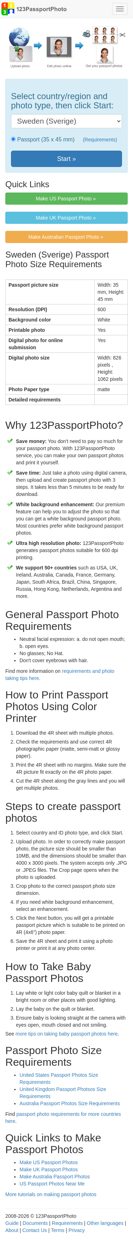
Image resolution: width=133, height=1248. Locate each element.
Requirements (67, 1223)
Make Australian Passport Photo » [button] (66, 237)
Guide (11, 1223)
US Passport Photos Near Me (52, 1184)
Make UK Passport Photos (49, 1169)
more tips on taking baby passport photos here (67, 1034)
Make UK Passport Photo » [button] (66, 218)
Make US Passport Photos (49, 1162)
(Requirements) (100, 139)
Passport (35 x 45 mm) (45, 139)
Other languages (105, 1223)
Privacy (76, 1230)
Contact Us (34, 1230)
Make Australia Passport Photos (55, 1176)
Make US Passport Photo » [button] (66, 198)
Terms (57, 1230)
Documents (35, 1223)
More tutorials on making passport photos (50, 1194)
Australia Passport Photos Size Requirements (70, 1103)
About (11, 1230)
